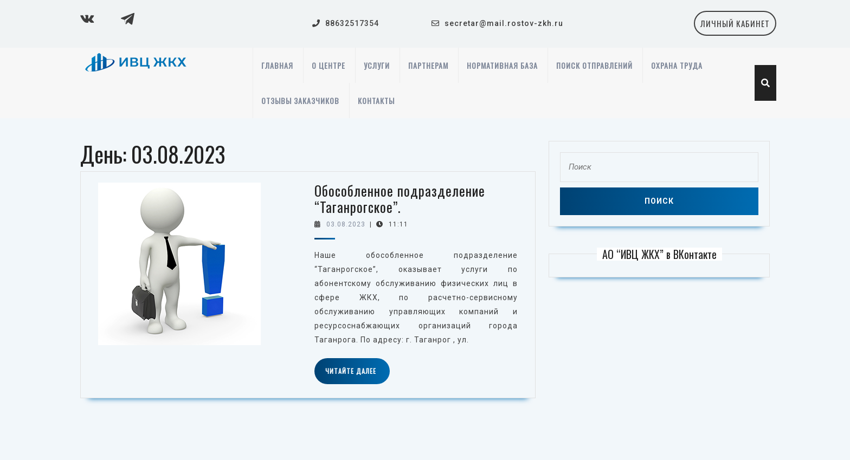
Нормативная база (502, 65)
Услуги (377, 65)
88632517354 (352, 23)
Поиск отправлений (594, 65)
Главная (277, 65)
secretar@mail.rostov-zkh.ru (504, 23)
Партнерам (428, 65)
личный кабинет (738, 26)
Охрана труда (677, 65)
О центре (328, 65)
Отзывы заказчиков (300, 100)
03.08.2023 (345, 224)
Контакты (376, 100)
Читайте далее (357, 375)
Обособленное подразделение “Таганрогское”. (399, 198)
